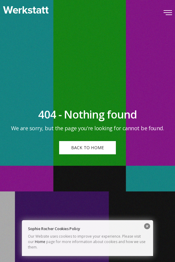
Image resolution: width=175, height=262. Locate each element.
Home (40, 241)
